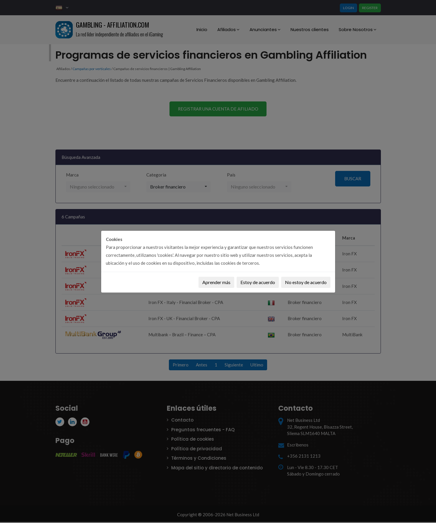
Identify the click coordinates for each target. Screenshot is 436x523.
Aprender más (216, 282)
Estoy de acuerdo (257, 282)
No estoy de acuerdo (306, 282)
